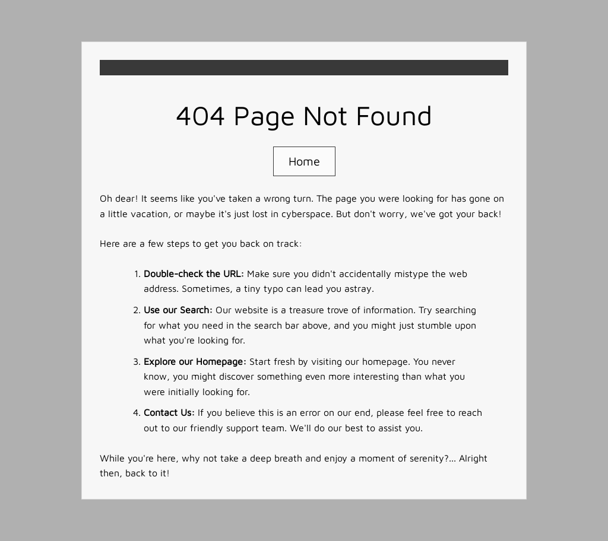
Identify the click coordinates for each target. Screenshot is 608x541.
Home (304, 161)
